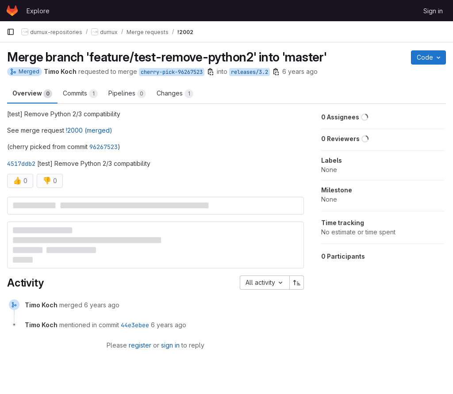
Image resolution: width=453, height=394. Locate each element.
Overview (32, 93)
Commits (80, 93)
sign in (170, 345)
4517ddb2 (21, 164)
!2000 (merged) (89, 130)
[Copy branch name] (210, 71)
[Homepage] (12, 11)
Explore (38, 11)
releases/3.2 (249, 72)
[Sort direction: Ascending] (297, 282)
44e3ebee (135, 325)
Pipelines (127, 93)
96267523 (103, 147)
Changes (175, 93)
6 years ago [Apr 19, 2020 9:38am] (300, 71)
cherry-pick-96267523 (172, 72)
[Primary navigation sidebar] (11, 32)
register (140, 345)
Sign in (433, 11)
